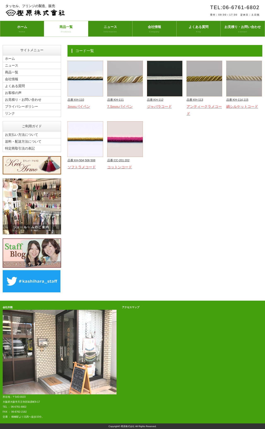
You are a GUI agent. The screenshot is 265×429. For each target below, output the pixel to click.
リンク (10, 113)
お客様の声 (13, 93)
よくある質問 (198, 29)
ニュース (110, 29)
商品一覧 (66, 29)
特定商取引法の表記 (20, 148)
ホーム (22, 29)
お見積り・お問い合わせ (243, 29)
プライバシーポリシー (21, 106)
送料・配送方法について (23, 141)
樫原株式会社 (128, 426)
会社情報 (154, 29)
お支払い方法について (21, 134)
